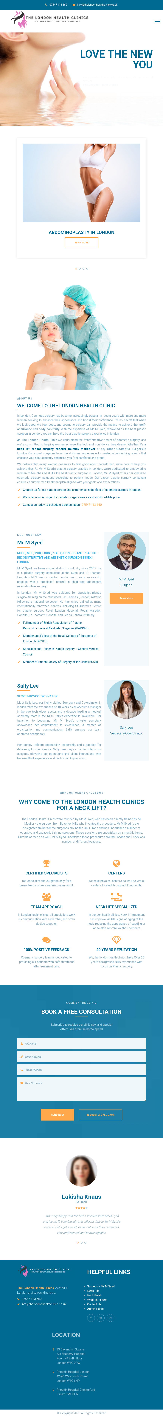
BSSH (93, 662)
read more (81, 242)
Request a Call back (100, 1115)
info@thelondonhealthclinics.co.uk (97, 4)
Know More (126, 598)
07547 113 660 (58, 4)
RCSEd (42, 641)
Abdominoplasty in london (81, 232)
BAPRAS (82, 628)
